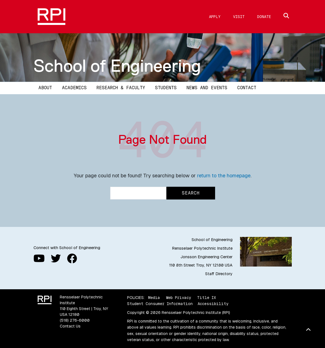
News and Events (207, 88)
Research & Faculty (121, 88)
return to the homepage (224, 175)
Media (154, 297)
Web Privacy (178, 297)
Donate (264, 16)
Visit (239, 16)
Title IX (206, 297)
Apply (215, 16)
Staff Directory (219, 273)
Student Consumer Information (160, 303)
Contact (246, 88)
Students (166, 88)
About (45, 88)
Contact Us (70, 326)
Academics (74, 88)
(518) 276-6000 (75, 320)
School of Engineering (117, 65)
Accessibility (213, 303)
